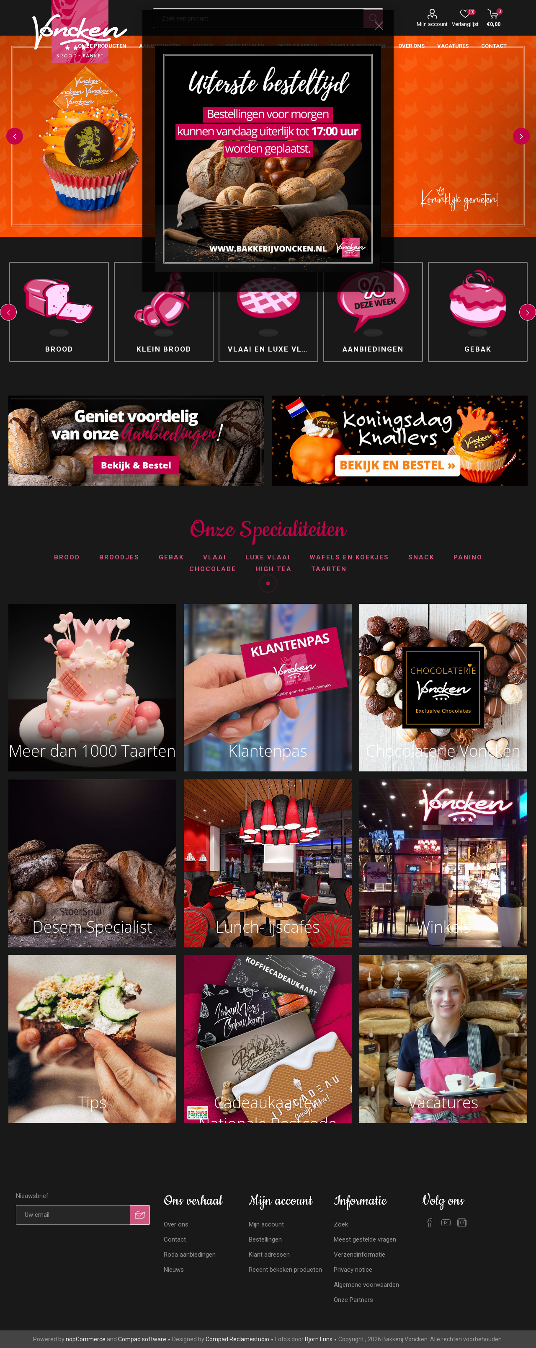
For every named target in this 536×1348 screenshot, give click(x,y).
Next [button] (521, 136)
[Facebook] (430, 1222)
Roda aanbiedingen (190, 1254)
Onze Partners (353, 1300)
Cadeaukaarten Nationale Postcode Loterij (267, 1104)
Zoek (341, 1224)
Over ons (176, 1224)
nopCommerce (86, 1339)
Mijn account (432, 24)
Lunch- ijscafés (268, 926)
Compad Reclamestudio (237, 1339)
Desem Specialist (92, 926)
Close (379, 26)
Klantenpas (267, 750)
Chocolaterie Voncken (443, 750)
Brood (59, 349)
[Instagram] (462, 1222)
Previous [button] (14, 136)
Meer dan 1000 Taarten (92, 750)
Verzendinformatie (359, 1254)
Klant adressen (269, 1254)
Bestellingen (265, 1239)
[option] (59, 312)
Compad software (142, 1339)
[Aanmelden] (73, 1215)
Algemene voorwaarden (366, 1284)
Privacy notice (353, 1269)
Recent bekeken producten (285, 1269)
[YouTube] (446, 1222)
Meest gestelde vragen (365, 1239)
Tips (92, 1102)
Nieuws (174, 1269)
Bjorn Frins (318, 1339)
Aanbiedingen (373, 349)
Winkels (443, 926)
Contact (175, 1239)
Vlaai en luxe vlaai (271, 349)
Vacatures (443, 1102)
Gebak (478, 349)
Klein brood (164, 349)
